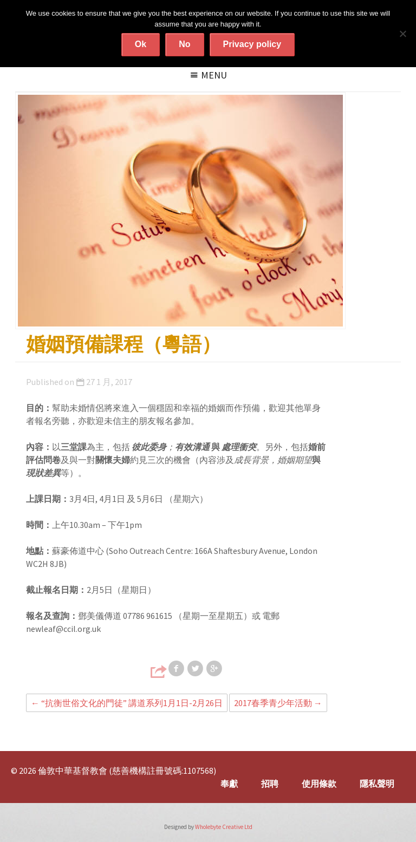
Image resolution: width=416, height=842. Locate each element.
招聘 (269, 783)
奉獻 (229, 783)
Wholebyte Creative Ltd (223, 827)
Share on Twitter (196, 668)
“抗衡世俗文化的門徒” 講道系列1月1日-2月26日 (127, 702)
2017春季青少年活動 (278, 702)
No (184, 44)
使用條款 (319, 783)
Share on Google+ (215, 668)
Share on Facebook (177, 668)
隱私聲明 (377, 783)
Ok (140, 44)
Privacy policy (252, 44)
